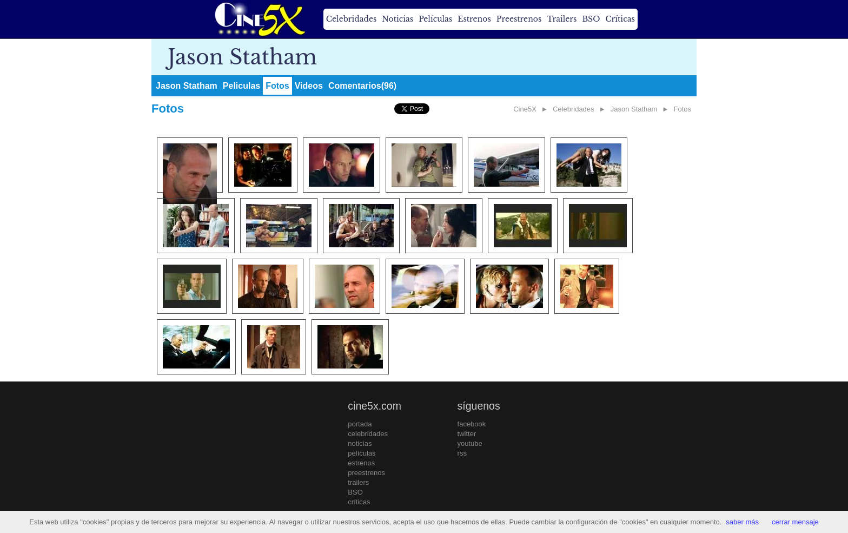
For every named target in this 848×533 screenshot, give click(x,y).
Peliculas (241, 85)
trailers (358, 482)
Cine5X (524, 109)
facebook (472, 424)
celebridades (368, 434)
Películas (435, 19)
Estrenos (474, 19)
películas (361, 453)
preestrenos (366, 473)
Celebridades (351, 19)
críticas (359, 502)
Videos (309, 85)
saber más (742, 522)
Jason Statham (186, 85)
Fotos (277, 85)
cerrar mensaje (795, 522)
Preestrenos (519, 19)
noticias (360, 443)
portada (360, 424)
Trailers (562, 19)
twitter (467, 434)
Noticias (397, 19)
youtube (470, 443)
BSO (591, 19)
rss (462, 453)
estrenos (361, 463)
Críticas (619, 19)
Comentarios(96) (362, 85)
